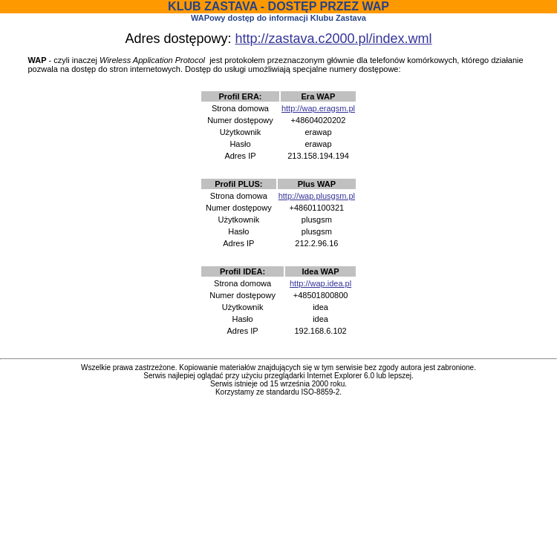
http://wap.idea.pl (320, 283)
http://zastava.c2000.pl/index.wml (333, 38)
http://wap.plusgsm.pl (316, 195)
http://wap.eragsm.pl (318, 108)
